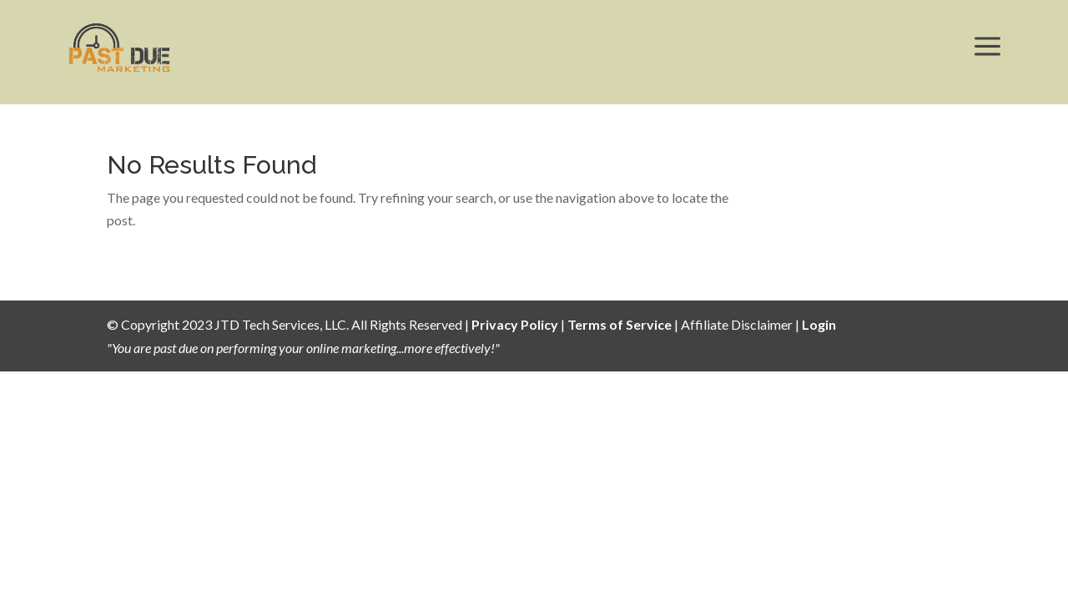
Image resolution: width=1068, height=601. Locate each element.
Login (819, 324)
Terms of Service (619, 324)
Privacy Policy (514, 324)
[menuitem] (119, 48)
